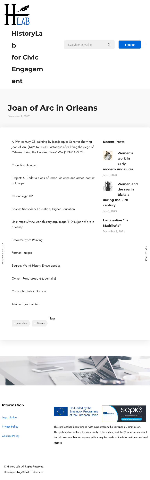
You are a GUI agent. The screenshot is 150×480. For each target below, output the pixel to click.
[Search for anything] (109, 45)
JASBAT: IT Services (32, 472)
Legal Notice (9, 417)
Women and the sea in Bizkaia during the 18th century (120, 194)
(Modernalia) (47, 278)
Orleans (41, 323)
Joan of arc (22, 323)
